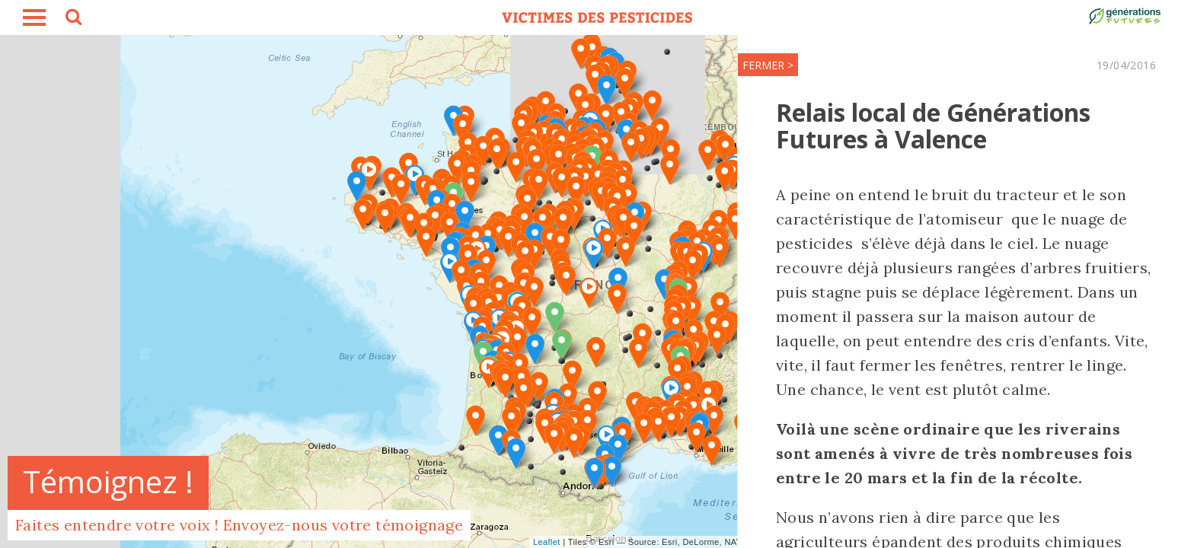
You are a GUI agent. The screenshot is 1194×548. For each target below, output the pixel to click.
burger (34, 17)
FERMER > (767, 65)
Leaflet (546, 541)
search (72, 19)
